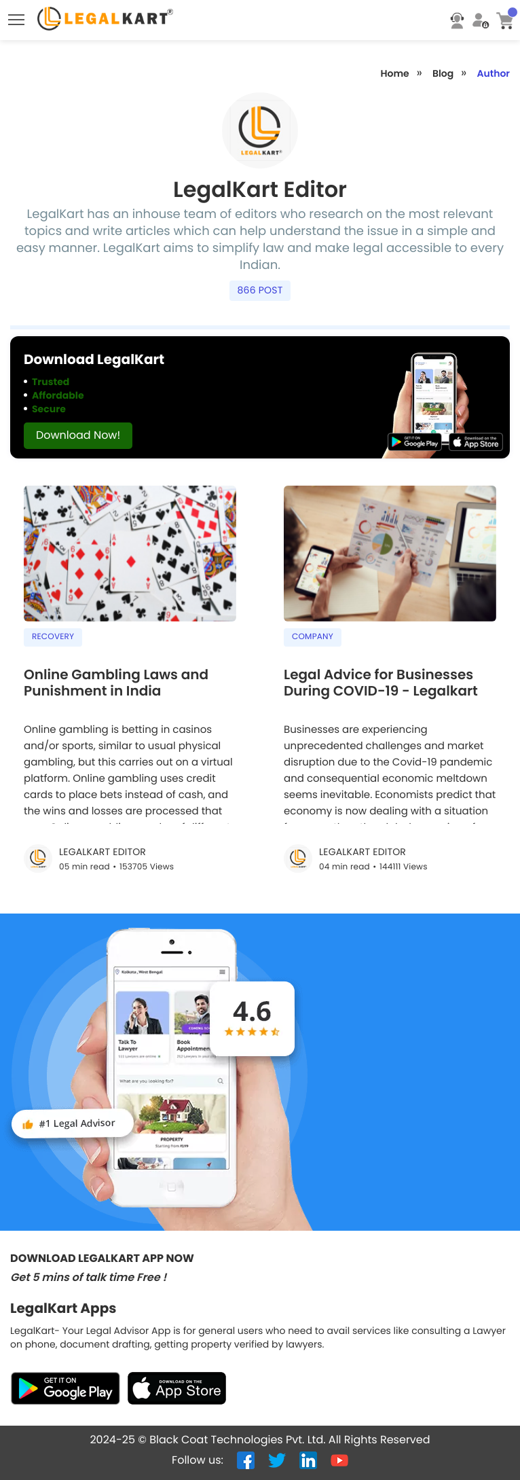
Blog (442, 73)
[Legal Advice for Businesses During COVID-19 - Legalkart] (390, 741)
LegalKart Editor (102, 852)
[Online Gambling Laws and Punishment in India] (130, 690)
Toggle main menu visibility (17, 16)
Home (394, 73)
